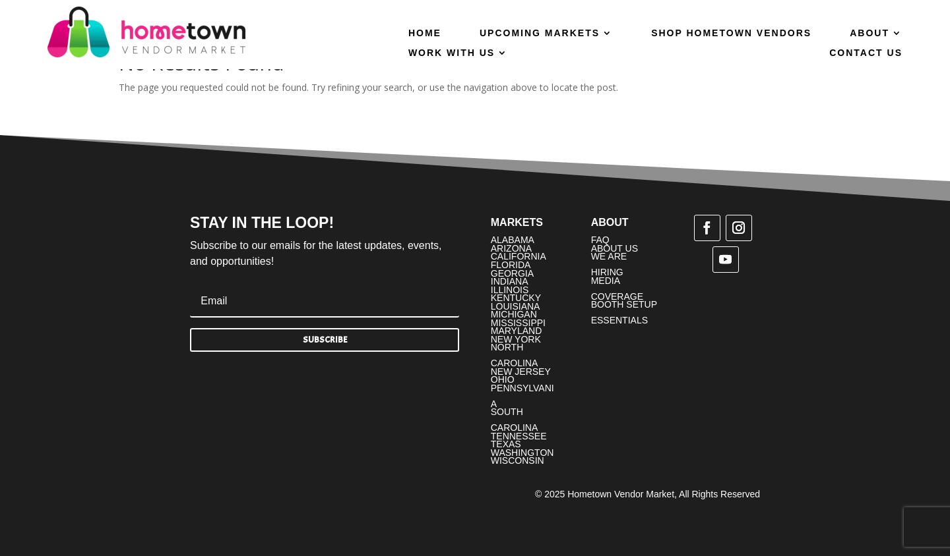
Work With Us (451, 53)
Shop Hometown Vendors (731, 33)
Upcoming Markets (540, 33)
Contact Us (865, 53)
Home (424, 33)
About (869, 33)
